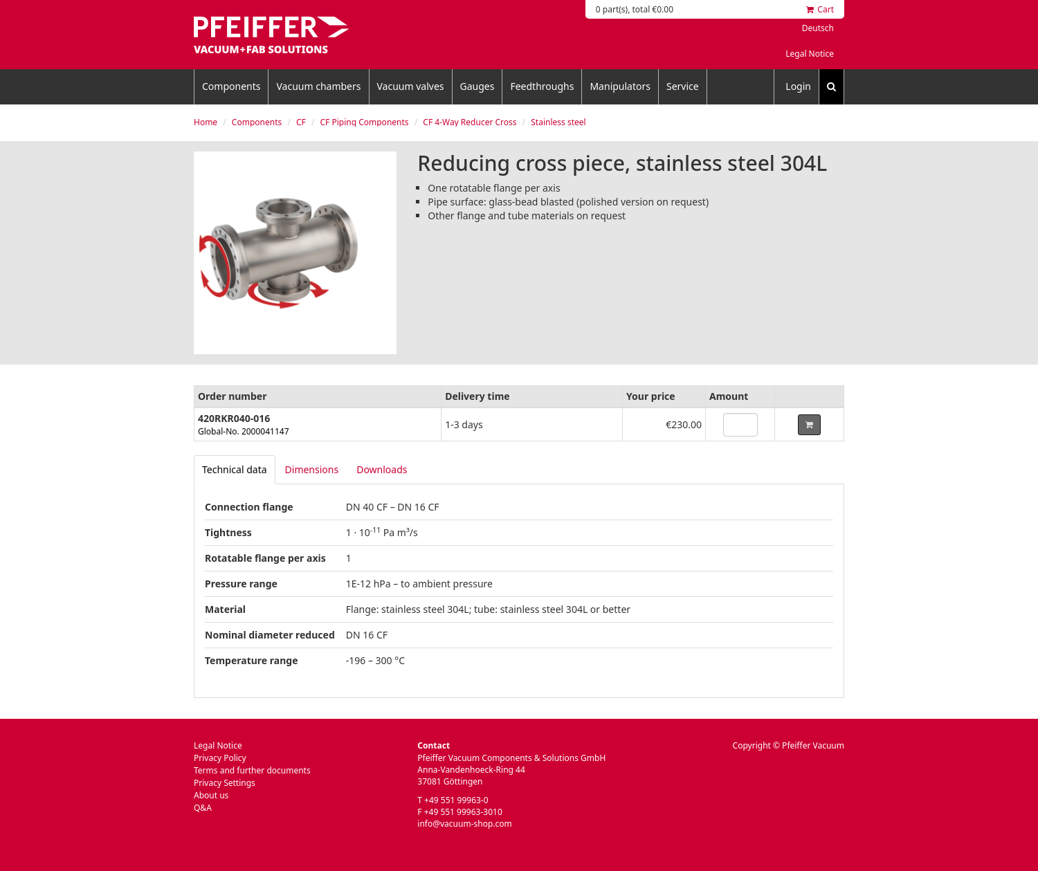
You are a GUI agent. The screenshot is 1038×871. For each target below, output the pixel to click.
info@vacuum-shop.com (464, 823)
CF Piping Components (364, 122)
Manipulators (620, 86)
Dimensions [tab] (312, 469)
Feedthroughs (542, 86)
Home (205, 122)
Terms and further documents (252, 770)
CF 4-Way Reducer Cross (469, 122)
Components (231, 86)
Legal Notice (809, 53)
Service (682, 86)
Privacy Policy (220, 758)
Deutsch (818, 28)
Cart (820, 9)
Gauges (477, 86)
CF (301, 122)
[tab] (234, 469)
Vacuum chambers (318, 86)
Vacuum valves (410, 86)
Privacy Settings (224, 783)
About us (211, 795)
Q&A (203, 808)
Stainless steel (558, 122)
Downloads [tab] (381, 469)
